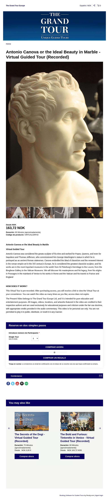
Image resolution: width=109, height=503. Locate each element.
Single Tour (20, 338)
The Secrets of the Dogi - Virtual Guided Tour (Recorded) (30, 438)
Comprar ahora (54, 347)
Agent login (99, 495)
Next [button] (99, 428)
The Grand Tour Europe (15, 6)
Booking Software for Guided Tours (72, 495)
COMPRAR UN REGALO (54, 358)
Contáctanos (16, 376)
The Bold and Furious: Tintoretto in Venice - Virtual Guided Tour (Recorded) (77, 438)
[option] (18, 212)
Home (8, 44)
